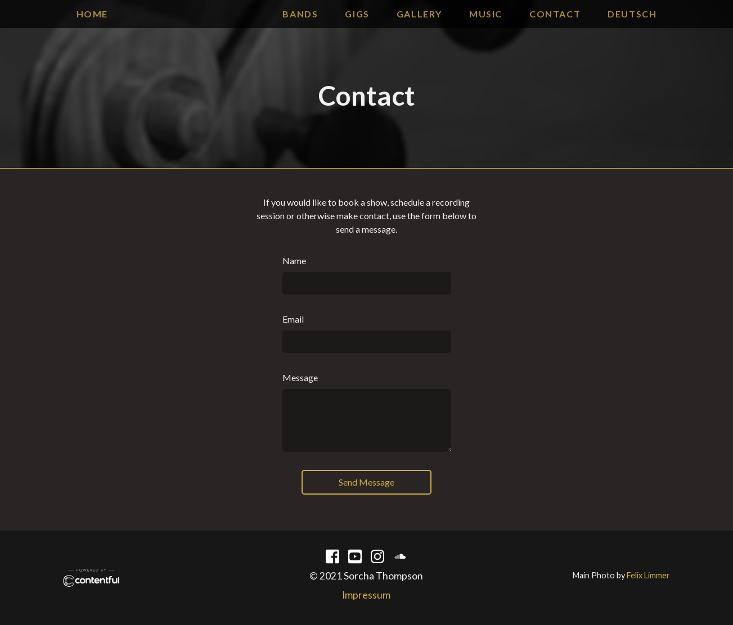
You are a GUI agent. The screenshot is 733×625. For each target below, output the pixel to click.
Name (294, 260)
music (485, 13)
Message (300, 377)
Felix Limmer (648, 575)
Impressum (366, 595)
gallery (419, 13)
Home (92, 13)
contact (555, 13)
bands (300, 13)
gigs (357, 13)
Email (293, 319)
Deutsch (632, 13)
